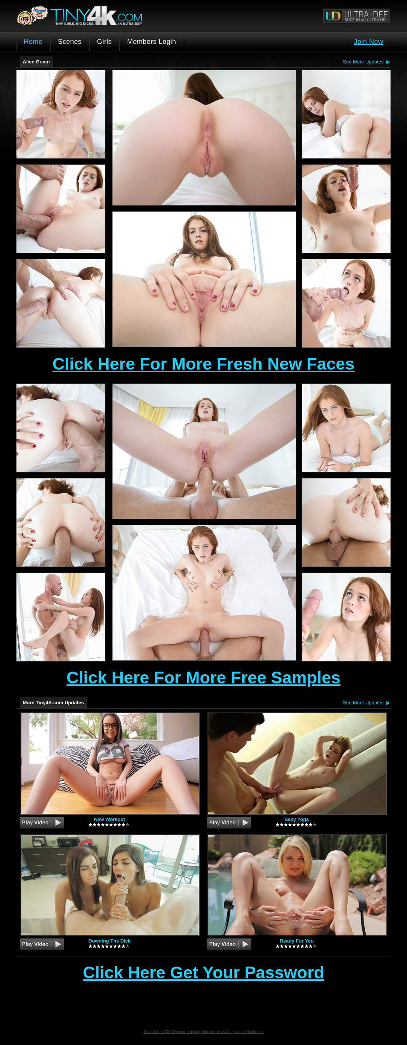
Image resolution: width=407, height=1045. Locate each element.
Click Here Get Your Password (203, 973)
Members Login (151, 41)
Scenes (70, 41)
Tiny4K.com (106, 15)
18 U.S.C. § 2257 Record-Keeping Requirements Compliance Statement (203, 1032)
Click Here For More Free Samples (203, 677)
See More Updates (363, 62)
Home (33, 41)
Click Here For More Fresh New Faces (203, 363)
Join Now (368, 41)
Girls (104, 41)
